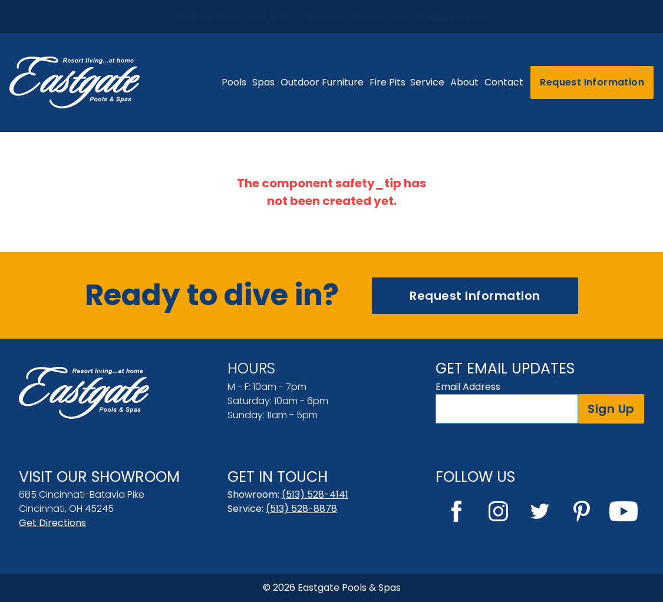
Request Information (592, 82)
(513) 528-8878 (301, 508)
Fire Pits (387, 82)
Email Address (468, 386)
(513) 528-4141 (315, 494)
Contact (503, 82)
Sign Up (611, 409)
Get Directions (52, 523)
